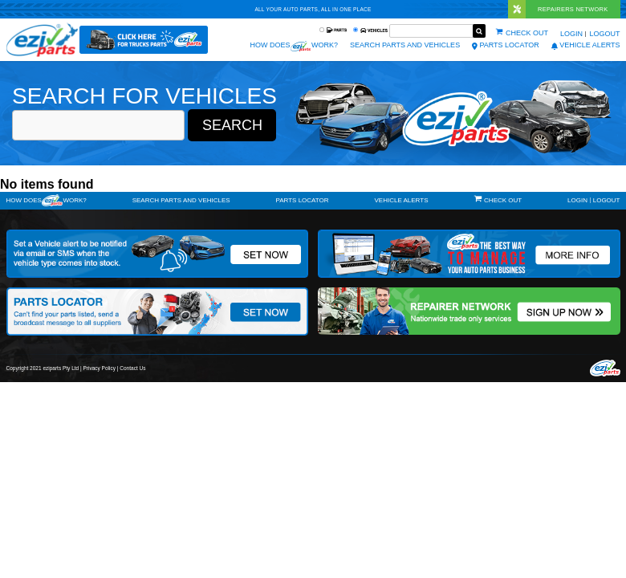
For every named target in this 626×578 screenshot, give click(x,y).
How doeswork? (46, 200)
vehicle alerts (585, 45)
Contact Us (132, 368)
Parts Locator (505, 45)
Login (571, 34)
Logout (604, 34)
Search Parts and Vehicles (405, 45)
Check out (527, 33)
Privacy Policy (99, 368)
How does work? (294, 46)
